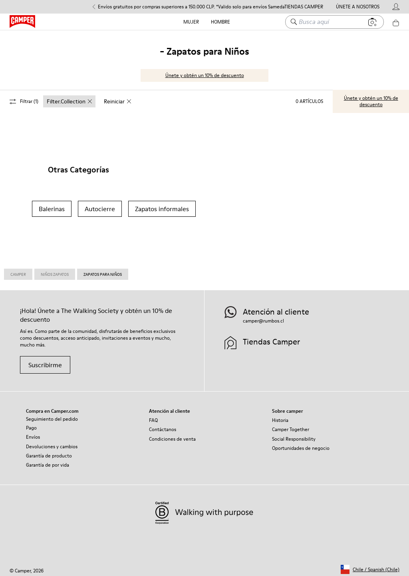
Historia (280, 416)
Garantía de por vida (47, 461)
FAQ (153, 416)
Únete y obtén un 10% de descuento (204, 71)
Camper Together (290, 425)
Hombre (220, 21)
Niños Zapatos (55, 270)
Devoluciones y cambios (51, 442)
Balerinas (52, 205)
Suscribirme (45, 361)
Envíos (33, 433)
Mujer (191, 21)
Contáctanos (162, 425)
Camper (18, 270)
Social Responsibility (294, 435)
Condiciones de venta (172, 435)
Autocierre (100, 205)
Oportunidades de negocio (301, 444)
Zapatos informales (162, 205)
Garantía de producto (49, 452)
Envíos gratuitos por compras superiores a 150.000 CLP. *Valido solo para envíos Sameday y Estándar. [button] (205, 7)
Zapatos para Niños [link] (102, 270)
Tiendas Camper (303, 7)
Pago (31, 424)
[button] (370, 565)
